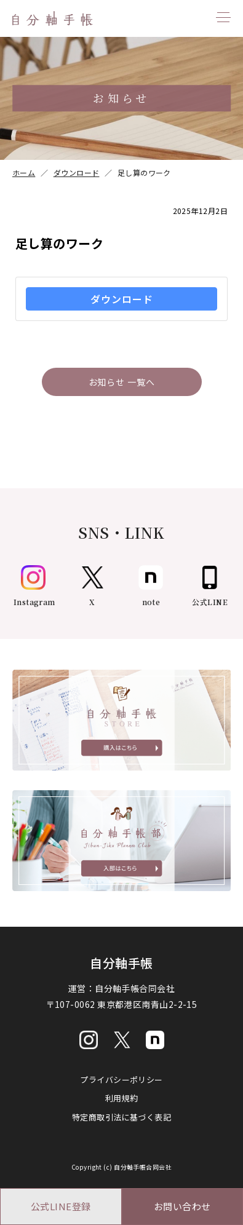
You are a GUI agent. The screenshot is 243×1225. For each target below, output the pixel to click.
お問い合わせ (182, 1206)
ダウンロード (121, 298)
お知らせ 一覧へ (122, 382)
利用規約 (121, 1098)
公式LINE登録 (61, 1206)
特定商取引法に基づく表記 (121, 1117)
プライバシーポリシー (121, 1079)
